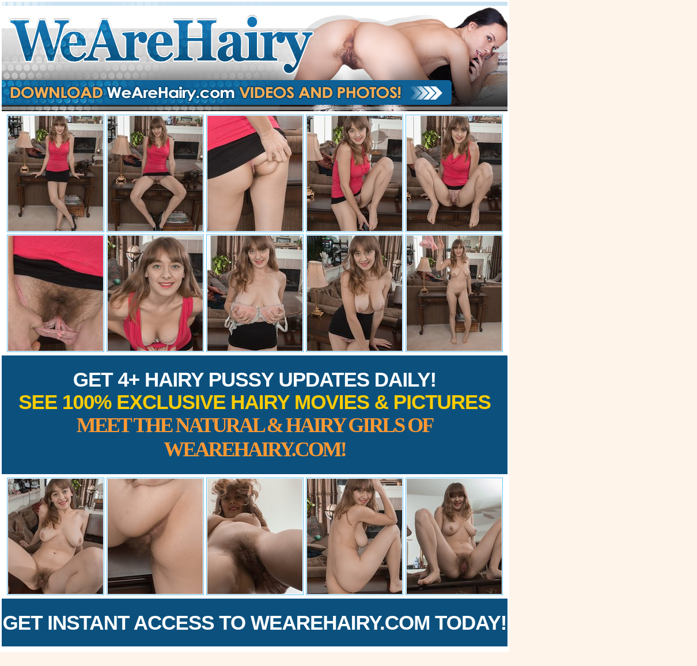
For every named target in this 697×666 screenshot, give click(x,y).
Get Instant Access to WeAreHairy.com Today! (255, 622)
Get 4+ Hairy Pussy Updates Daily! (254, 414)
